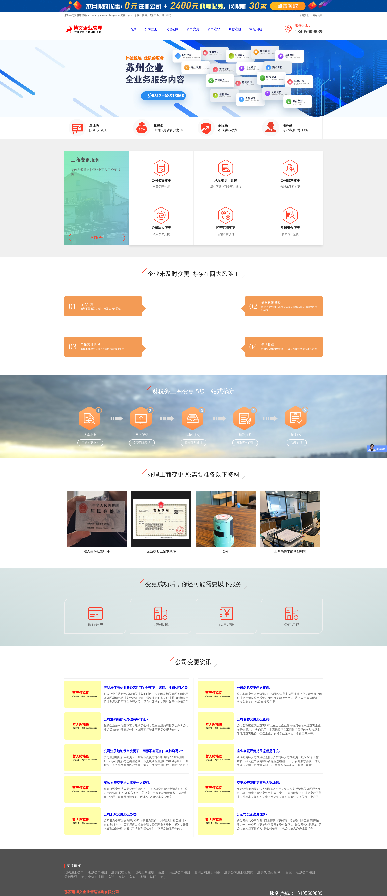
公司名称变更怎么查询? (254, 692)
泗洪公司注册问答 (207, 876)
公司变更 (192, 29)
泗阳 (153, 881)
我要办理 (296, 447)
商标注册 (234, 29)
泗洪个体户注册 (92, 881)
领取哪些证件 (245, 447)
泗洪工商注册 (144, 876)
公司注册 (151, 29)
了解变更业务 (90, 447)
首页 (133, 29)
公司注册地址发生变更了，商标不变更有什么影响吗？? (143, 755)
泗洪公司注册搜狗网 (238, 876)
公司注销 (213, 29)
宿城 (122, 881)
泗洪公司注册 (97, 876)
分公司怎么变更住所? (252, 818)
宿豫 (132, 881)
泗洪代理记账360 (269, 876)
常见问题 (255, 29)
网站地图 (317, 15)
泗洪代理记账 (121, 876)
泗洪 (163, 881)
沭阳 (142, 881)
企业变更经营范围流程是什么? (258, 755)
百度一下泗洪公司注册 (174, 876)
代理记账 (171, 29)
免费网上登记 (141, 447)
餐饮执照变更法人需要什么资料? (127, 787)
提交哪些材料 (193, 447)
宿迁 (111, 881)
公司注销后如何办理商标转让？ (126, 723)
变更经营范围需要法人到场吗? (258, 787)
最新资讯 (304, 15)
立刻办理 (96, 242)
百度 (288, 876)
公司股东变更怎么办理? (121, 818)
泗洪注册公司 (74, 876)
